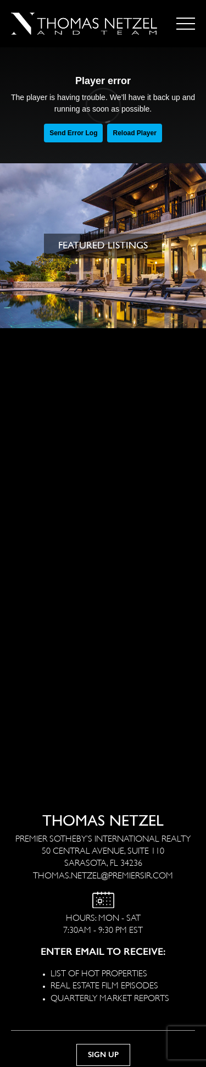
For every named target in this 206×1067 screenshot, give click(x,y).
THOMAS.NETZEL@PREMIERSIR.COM (103, 874)
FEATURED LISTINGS (103, 245)
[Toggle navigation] (185, 24)
